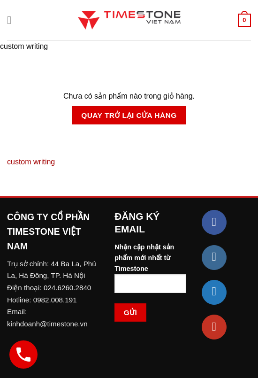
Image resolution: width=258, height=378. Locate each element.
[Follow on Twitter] (214, 292)
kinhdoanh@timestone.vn (47, 324)
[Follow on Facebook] (214, 222)
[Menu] (12, 19)
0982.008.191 (55, 300)
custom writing (31, 162)
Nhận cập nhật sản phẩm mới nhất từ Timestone (150, 272)
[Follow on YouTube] (214, 327)
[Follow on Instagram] (214, 257)
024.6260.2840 (67, 288)
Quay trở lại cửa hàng (129, 115)
